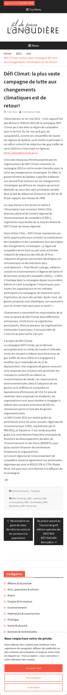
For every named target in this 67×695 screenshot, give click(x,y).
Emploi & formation (20, 601)
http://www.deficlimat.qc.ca (21, 152)
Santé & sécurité (17, 625)
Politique (35, 491)
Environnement (20, 491)
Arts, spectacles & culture (23, 589)
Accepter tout (33, 668)
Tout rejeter (33, 687)
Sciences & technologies (22, 631)
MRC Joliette (34, 498)
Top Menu (33, 9)
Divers (11, 595)
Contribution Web (31, 111)
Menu (33, 46)
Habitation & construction (24, 613)
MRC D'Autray (19, 498)
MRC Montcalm (29, 505)
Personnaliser (33, 677)
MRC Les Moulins (33, 502)
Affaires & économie (20, 583)
